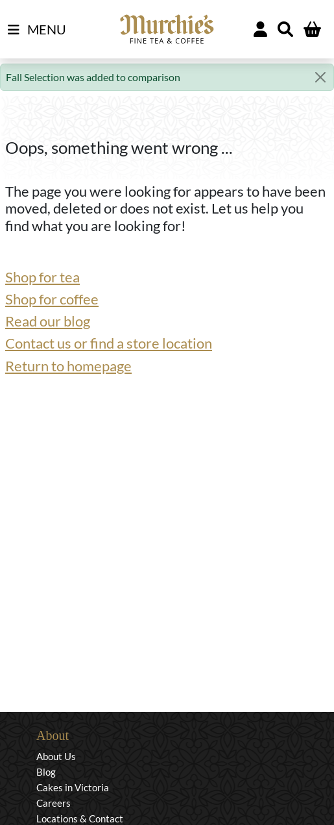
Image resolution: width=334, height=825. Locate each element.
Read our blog (47, 321)
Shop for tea (42, 277)
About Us (56, 756)
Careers (53, 803)
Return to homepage (68, 366)
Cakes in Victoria (72, 787)
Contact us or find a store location (108, 343)
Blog (46, 772)
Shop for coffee (52, 299)
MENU (37, 30)
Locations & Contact (79, 818)
